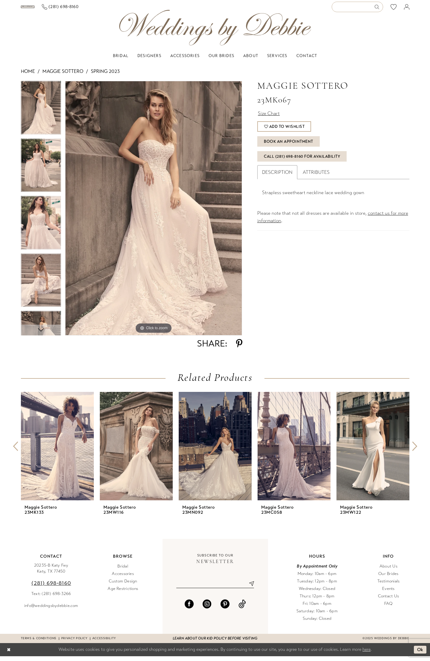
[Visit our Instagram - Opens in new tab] (207, 608)
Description (277, 177)
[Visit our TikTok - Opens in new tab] (242, 608)
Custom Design (123, 585)
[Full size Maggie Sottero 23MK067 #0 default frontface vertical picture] (153, 213)
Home (28, 76)
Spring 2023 (105, 76)
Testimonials (388, 585)
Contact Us (388, 600)
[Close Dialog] (9, 654)
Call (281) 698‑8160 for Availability (302, 161)
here (366, 654)
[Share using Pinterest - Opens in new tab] (239, 348)
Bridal (122, 570)
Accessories (123, 578)
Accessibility (104, 643)
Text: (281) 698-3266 (51, 598)
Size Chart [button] (269, 118)
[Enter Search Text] (357, 9)
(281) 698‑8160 (51, 588)
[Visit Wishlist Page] (393, 9)
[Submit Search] (378, 9)
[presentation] (57, 451)
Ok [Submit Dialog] (420, 654)
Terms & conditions (38, 643)
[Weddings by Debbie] (215, 32)
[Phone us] (105, 9)
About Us (388, 570)
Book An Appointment (288, 146)
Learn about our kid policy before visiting (215, 643)
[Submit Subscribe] (249, 588)
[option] (41, 114)
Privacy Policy (74, 643)
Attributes (316, 177)
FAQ (388, 608)
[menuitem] (50, 9)
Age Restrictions (123, 593)
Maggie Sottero (62, 76)
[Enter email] (215, 588)
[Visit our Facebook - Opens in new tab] (189, 608)
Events (388, 593)
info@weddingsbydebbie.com (51, 610)
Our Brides (388, 578)
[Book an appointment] (50, 9)
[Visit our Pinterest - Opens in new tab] (225, 608)
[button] (406, 9)
